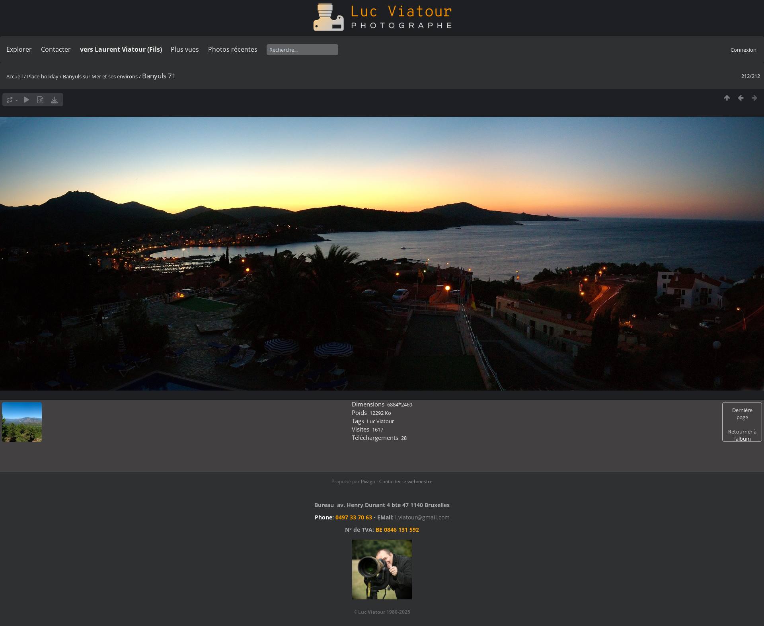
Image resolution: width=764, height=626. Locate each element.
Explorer (19, 49)
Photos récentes (232, 49)
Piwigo (368, 481)
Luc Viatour (380, 421)
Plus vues (185, 49)
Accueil (14, 76)
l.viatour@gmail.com (422, 517)
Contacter (56, 49)
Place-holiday (42, 76)
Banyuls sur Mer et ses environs (100, 76)
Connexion (743, 49)
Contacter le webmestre (406, 481)
